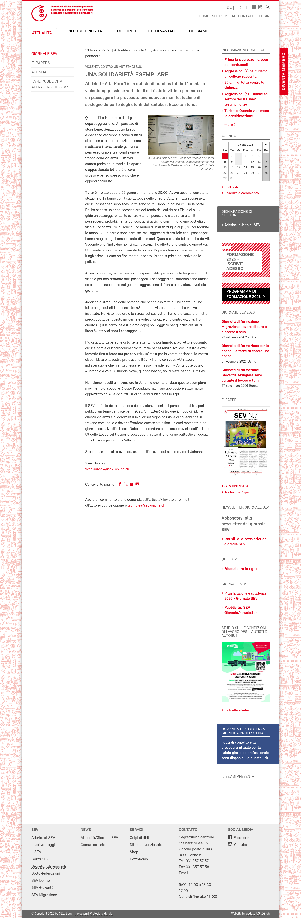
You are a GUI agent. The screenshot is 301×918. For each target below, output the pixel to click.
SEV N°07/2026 (236, 486)
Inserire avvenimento (241, 193)
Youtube (240, 845)
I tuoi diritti (125, 31)
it (247, 8)
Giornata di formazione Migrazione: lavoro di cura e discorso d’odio (244, 327)
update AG (253, 913)
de (229, 8)
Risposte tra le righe (240, 569)
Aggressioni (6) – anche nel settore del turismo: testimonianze (246, 99)
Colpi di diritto (141, 838)
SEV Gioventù (42, 888)
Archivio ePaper (237, 492)
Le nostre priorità (82, 31)
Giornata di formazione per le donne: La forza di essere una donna (245, 351)
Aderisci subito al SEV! (242, 225)
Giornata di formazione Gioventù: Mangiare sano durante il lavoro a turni (242, 375)
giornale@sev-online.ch (146, 505)
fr (239, 8)
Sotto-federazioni (45, 874)
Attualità (42, 33)
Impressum (81, 913)
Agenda (38, 72)
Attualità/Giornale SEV (99, 838)
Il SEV (36, 852)
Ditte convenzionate (146, 845)
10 (238, 162)
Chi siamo (198, 31)
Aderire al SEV (43, 838)
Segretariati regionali (48, 866)
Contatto (247, 16)
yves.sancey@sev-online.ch (107, 469)
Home (204, 16)
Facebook (242, 838)
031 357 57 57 (197, 861)
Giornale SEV (44, 54)
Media (229, 16)
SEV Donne (40, 881)
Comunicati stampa (97, 845)
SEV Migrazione (44, 895)
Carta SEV (40, 859)
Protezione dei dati (102, 913)
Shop (217, 16)
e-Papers (40, 63)
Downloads (139, 859)
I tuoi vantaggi (163, 31)
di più (231, 125)
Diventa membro (283, 71)
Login (264, 16)
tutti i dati (233, 187)
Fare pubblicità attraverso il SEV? (49, 84)
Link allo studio (236, 710)
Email (183, 873)
